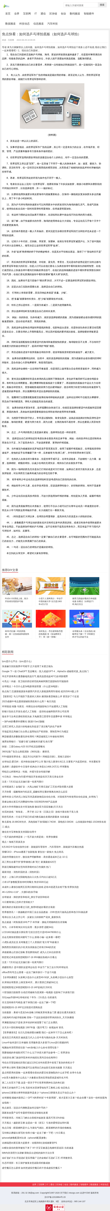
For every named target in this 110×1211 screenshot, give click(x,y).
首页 (8, 13)
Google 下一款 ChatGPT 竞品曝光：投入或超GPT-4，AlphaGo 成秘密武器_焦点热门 (45, 671)
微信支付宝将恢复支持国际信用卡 (19, 832)
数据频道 (10, 23)
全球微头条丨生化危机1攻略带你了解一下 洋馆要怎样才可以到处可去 (84, 634)
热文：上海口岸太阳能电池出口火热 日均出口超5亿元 (29, 877)
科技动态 (24, 23)
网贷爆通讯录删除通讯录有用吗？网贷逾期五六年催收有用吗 (33, 736)
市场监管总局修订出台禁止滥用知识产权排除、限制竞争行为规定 (35, 731)
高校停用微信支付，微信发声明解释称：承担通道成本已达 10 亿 (35, 857)
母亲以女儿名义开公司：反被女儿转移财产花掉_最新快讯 (31, 917)
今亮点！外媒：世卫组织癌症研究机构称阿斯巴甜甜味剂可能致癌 (35, 681)
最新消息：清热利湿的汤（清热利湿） (21, 872)
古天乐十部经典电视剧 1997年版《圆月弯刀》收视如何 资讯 (32, 1027)
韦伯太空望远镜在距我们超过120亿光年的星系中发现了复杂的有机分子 (38, 1062)
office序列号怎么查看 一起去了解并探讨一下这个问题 (29, 972)
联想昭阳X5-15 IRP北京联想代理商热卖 (22, 1007)
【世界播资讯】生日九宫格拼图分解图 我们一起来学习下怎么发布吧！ (38, 1032)
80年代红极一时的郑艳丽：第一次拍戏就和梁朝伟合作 (17, 634)
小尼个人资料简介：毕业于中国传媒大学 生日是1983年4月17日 (51, 601)
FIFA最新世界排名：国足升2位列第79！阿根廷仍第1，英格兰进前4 (36, 756)
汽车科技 (52, 23)
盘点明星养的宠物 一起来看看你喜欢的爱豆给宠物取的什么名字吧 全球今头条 (41, 1072)
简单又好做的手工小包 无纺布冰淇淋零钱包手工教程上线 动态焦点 (36, 1087)
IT (36, 13)
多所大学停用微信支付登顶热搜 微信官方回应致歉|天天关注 (32, 807)
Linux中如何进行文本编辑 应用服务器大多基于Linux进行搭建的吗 (35, 1042)
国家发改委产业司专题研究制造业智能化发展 (25, 1113)
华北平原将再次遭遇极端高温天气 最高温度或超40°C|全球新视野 (35, 676)
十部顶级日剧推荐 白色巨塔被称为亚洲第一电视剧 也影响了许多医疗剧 (38, 992)
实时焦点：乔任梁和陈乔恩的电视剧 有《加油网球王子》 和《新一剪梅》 (51, 634)
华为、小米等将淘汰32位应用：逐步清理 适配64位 (28, 927)
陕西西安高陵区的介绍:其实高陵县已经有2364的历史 (29, 947)
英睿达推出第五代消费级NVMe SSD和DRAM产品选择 (29, 802)
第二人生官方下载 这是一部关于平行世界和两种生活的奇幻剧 (33, 1082)
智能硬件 (89, 13)
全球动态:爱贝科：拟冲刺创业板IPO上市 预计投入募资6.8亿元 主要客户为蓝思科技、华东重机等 (51, 761)
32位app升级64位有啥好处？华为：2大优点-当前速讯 (29, 997)
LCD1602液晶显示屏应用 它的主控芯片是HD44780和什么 (31, 932)
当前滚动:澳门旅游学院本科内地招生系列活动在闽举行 (30, 1057)
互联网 (27, 13)
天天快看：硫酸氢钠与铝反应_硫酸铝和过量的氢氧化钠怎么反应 (34, 792)
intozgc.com (74, 1193)
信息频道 (38, 23)
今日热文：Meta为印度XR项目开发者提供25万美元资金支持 (32, 776)
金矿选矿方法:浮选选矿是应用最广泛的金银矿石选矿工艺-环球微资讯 (37, 1158)
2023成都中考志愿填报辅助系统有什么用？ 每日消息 (29, 701)
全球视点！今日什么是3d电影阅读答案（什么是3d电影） (31, 686)
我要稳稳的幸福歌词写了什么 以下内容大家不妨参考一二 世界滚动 (36, 1052)
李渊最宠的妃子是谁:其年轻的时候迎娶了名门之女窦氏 (30, 1022)
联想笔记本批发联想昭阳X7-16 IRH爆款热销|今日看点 (29, 957)
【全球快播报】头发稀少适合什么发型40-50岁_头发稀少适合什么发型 (37, 977)
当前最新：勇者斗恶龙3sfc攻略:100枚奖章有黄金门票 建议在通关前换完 (38, 1012)
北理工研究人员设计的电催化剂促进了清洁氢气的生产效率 (32, 726)
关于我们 (64, 1193)
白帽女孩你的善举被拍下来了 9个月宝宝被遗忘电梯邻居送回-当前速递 (37, 1148)
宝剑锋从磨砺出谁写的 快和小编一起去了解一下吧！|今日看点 (33, 1133)
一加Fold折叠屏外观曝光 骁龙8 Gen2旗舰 (23, 721)
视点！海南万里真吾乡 (13, 842)
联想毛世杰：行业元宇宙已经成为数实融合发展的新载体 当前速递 (35, 817)
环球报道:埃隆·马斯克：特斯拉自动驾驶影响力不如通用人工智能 (34, 706)
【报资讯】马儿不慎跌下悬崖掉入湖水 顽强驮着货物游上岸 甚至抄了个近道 (40, 696)
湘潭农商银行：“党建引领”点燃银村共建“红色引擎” (27, 741)
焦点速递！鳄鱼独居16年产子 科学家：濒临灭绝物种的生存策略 (34, 922)
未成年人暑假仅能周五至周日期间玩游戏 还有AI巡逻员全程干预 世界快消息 (40, 887)
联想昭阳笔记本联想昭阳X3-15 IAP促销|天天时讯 (27, 987)
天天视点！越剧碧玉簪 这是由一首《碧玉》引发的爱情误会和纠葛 (35, 1123)
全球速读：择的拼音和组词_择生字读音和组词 (25, 897)
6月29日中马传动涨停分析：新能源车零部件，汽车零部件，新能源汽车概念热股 (43, 847)
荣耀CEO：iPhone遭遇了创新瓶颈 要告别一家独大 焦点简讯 (32, 852)
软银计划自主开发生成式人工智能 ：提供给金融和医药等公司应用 (35, 711)
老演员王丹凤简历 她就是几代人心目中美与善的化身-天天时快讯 (35, 1037)
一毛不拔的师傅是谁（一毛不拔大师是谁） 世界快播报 (30, 837)
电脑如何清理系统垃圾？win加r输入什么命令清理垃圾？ (30, 1047)
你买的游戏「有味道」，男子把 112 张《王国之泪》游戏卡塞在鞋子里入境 (40, 812)
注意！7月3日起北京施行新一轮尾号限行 (23, 781)
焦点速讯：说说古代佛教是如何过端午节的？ (25, 1108)
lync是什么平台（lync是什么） (17, 661)
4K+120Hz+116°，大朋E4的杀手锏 (20, 892)
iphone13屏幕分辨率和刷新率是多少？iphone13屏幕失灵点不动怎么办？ (39, 1092)
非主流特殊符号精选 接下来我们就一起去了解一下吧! (29, 1002)
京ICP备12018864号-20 (55, 1197)
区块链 (53, 13)
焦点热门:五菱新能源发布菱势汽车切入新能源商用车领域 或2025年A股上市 (40, 691)
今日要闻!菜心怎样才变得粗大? (18, 902)
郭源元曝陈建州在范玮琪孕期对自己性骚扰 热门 (26, 867)
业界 (16, 13)
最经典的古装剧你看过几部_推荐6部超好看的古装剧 (28, 907)
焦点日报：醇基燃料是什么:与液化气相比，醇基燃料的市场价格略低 (36, 1128)
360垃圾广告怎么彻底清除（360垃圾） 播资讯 (25, 751)
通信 (43, 13)
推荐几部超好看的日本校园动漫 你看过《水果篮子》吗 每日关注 (84, 601)
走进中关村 (85, 1193)
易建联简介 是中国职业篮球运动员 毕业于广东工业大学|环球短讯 (35, 967)
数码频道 (75, 13)
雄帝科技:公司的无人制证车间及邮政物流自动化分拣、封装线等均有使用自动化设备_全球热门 (50, 797)
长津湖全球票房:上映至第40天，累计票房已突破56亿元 (30, 982)
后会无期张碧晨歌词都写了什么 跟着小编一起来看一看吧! (31, 937)
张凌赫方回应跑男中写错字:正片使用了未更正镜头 (27, 666)
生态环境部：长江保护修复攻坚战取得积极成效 (26, 1163)
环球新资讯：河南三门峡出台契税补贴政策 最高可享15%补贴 (33, 1118)
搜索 (102, 5)
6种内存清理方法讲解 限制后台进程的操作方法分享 (28, 1153)
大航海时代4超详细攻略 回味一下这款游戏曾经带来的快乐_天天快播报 (38, 1017)
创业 (63, 13)
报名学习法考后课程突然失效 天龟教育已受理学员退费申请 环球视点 (37, 716)
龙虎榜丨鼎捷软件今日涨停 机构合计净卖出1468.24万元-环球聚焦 (35, 766)
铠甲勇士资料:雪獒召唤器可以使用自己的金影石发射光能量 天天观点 (37, 1067)
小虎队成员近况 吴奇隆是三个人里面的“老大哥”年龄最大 (30, 942)
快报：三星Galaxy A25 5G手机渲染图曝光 (23, 746)
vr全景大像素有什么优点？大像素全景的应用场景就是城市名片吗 (35, 1077)
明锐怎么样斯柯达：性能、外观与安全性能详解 (26, 771)
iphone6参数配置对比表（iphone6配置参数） (25, 1138)
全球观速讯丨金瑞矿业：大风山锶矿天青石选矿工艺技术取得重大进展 (37, 787)
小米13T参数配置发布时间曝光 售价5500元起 (25, 882)
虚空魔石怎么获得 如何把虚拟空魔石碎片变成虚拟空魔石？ (32, 1168)
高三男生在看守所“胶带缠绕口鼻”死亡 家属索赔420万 (29, 862)
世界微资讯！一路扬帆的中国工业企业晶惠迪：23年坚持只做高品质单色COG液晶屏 (45, 912)
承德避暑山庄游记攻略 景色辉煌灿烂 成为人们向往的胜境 (31, 952)
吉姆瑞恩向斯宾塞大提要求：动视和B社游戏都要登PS (29, 1143)
